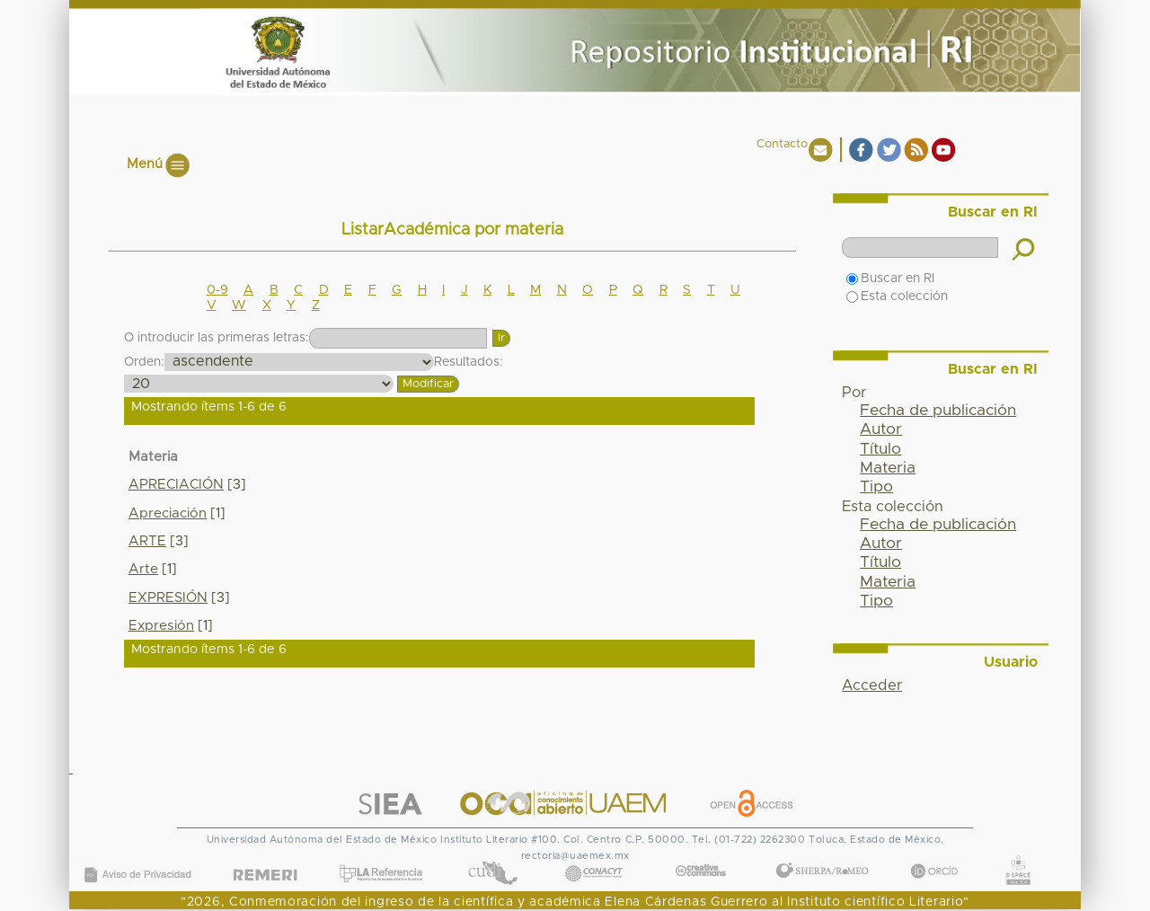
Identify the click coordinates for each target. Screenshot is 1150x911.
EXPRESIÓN (168, 598)
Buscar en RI (890, 278)
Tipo (876, 487)
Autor (881, 429)
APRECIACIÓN (176, 484)
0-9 (217, 290)
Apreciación (167, 513)
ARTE (147, 541)
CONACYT (594, 855)
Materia (888, 468)
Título (880, 449)
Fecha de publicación (938, 410)
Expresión (161, 625)
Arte (143, 569)
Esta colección (897, 296)
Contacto (782, 144)
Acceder (872, 685)
